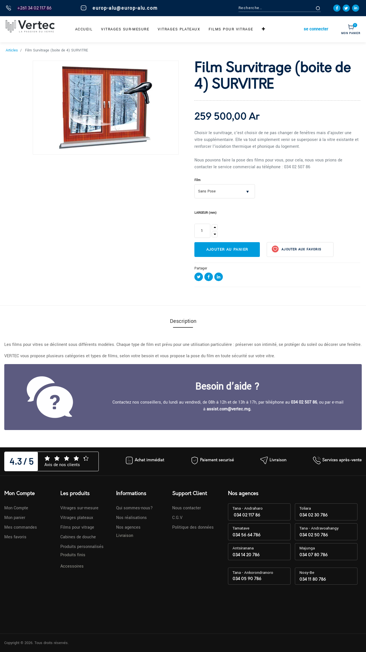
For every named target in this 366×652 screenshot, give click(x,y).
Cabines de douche (78, 537)
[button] (264, 29)
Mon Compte (16, 508)
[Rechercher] (324, 8)
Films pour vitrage (77, 527)
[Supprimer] (214, 234)
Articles (12, 50)
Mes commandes (20, 527)
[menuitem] (84, 29)
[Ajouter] (214, 227)
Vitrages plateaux (76, 518)
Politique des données (193, 527)
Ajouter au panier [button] (227, 249)
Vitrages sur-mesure (79, 508)
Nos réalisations (131, 518)
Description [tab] (183, 321)
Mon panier (14, 518)
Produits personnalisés (82, 547)
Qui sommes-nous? (134, 508)
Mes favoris (15, 537)
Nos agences (128, 527)
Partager (200, 268)
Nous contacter (186, 508)
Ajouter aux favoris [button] (300, 249)
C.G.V (177, 518)
